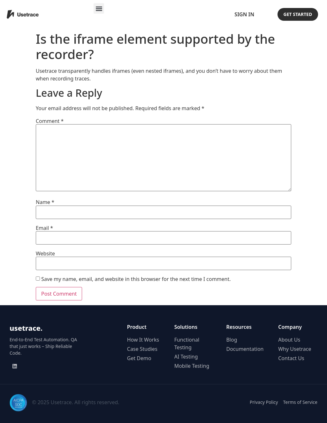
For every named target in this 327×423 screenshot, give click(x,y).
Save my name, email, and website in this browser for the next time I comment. (136, 279)
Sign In (244, 14)
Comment (50, 121)
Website (45, 253)
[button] (99, 8)
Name (45, 202)
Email (44, 227)
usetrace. (26, 328)
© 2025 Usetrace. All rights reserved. (75, 402)
